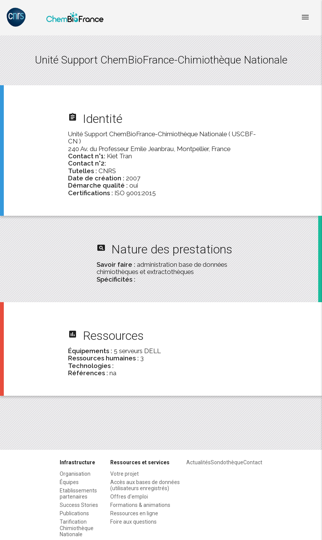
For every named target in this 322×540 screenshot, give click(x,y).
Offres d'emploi (129, 497)
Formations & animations (140, 505)
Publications (74, 513)
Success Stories (79, 505)
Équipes (69, 482)
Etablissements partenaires (78, 493)
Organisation (75, 474)
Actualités (198, 462)
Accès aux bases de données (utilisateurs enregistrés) (145, 485)
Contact (252, 462)
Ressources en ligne (134, 513)
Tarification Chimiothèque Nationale (77, 528)
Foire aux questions (133, 522)
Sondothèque (227, 462)
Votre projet (124, 474)
